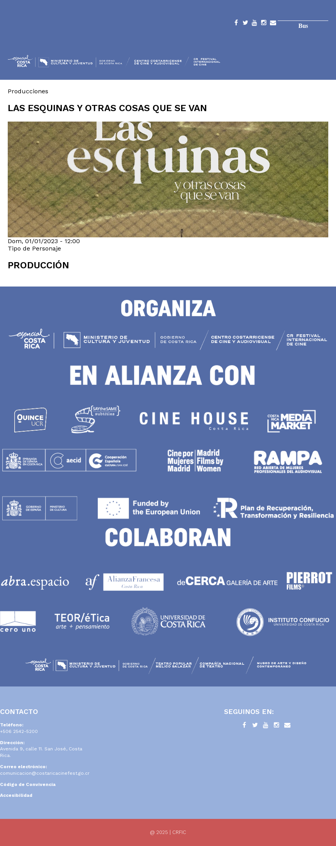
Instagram (263, 24)
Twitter (245, 24)
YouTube (254, 24)
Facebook (236, 24)
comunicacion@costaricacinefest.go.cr (45, 773)
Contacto (273, 24)
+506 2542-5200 (19, 731)
